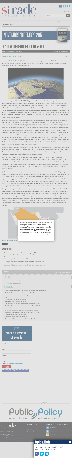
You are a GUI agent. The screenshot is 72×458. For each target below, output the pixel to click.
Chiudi (50, 238)
